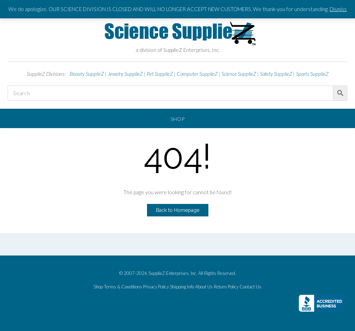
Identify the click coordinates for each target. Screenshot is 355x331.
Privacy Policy (156, 287)
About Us (204, 287)
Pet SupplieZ (160, 74)
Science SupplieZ (239, 74)
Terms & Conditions (123, 287)
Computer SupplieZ (197, 74)
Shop (178, 119)
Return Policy (226, 287)
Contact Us (250, 287)
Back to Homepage (177, 210)
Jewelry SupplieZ (125, 74)
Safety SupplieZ (276, 74)
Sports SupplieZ (312, 74)
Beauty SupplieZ (87, 74)
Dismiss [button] (338, 9)
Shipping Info (182, 287)
